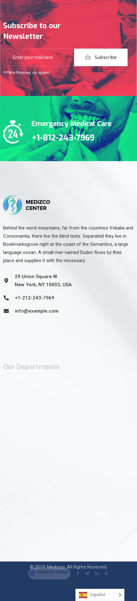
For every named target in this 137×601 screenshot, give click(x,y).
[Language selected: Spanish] (99, 595)
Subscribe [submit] (101, 57)
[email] (38, 57)
